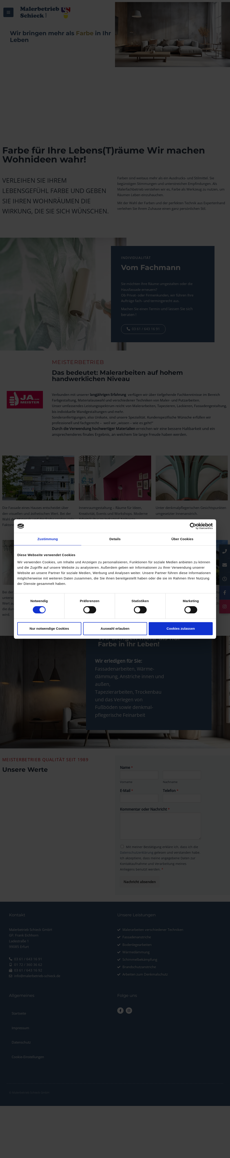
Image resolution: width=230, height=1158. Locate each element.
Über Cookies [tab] (182, 539)
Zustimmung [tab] (48, 539)
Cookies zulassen (181, 628)
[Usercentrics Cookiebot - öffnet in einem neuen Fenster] (193, 526)
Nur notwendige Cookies (49, 628)
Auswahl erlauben (115, 628)
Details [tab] (115, 539)
